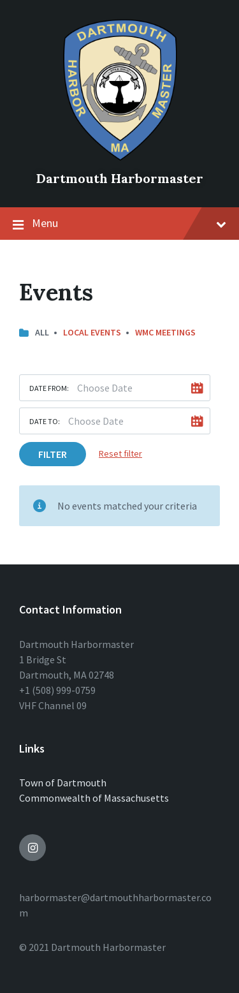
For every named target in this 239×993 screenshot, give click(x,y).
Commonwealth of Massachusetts (94, 797)
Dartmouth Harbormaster (119, 178)
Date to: (44, 421)
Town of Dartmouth (62, 782)
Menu (119, 224)
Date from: (49, 388)
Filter (52, 454)
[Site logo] (120, 157)
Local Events (92, 332)
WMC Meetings (165, 332)
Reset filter (120, 453)
